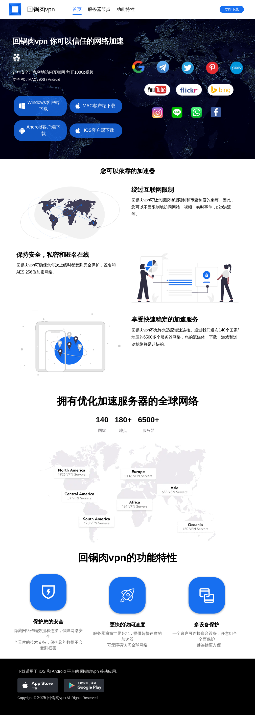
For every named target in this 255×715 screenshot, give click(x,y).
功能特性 (126, 9)
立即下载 (232, 9)
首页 (77, 9)
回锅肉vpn (56, 698)
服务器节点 (99, 9)
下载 (21, 671)
